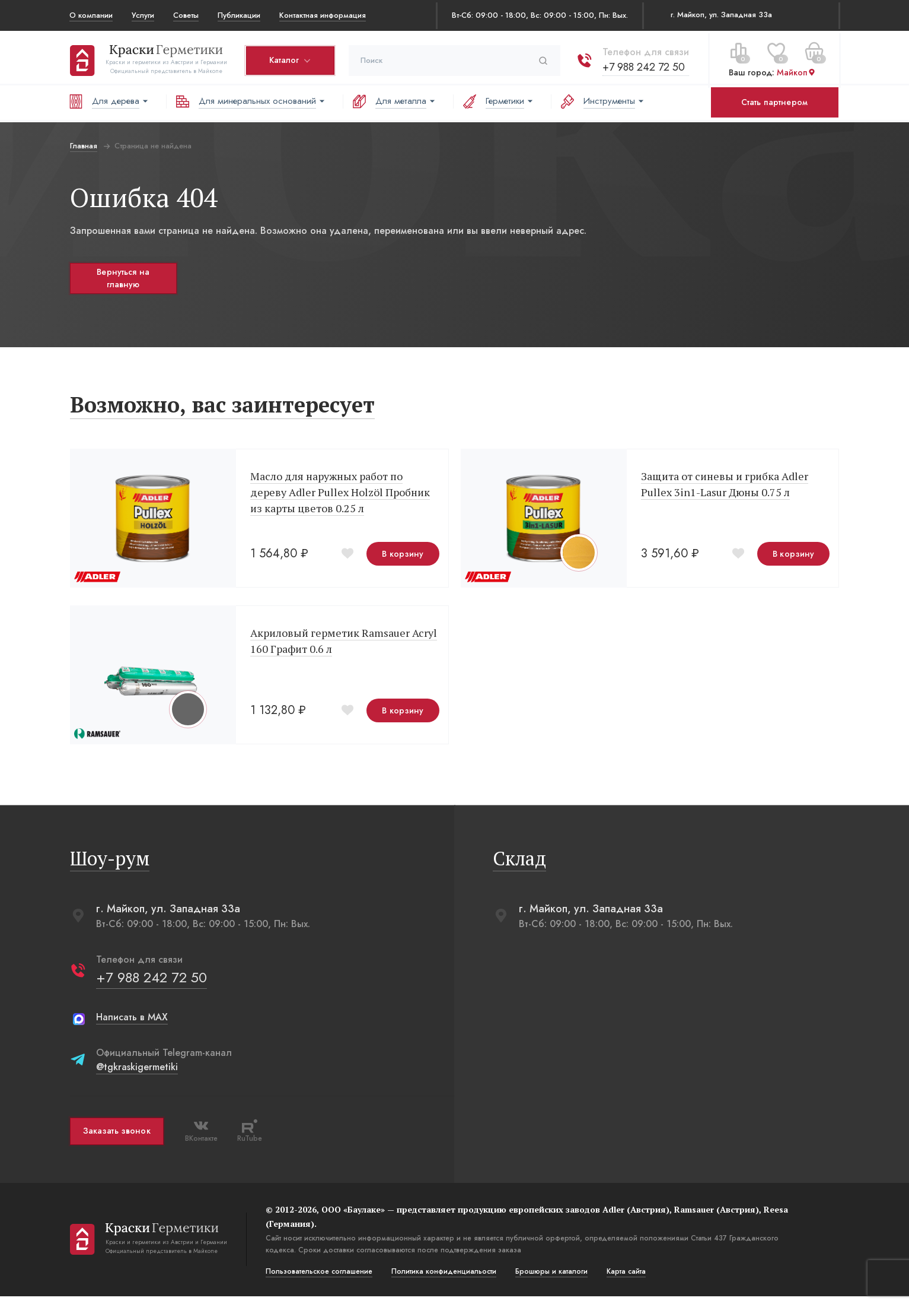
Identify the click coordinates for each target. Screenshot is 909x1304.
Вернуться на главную (122, 278)
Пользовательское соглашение (318, 1279)
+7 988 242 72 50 (643, 64)
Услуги (143, 15)
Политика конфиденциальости (443, 1279)
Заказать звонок (116, 1139)
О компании (91, 15)
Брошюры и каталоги (551, 1279)
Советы (186, 15)
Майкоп (795, 71)
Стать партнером (774, 102)
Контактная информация (322, 15)
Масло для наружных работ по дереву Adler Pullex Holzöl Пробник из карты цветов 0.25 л (339, 496)
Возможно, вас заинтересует (221, 409)
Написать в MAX (131, 1025)
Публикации (239, 15)
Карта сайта (625, 1279)
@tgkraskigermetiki (136, 1074)
